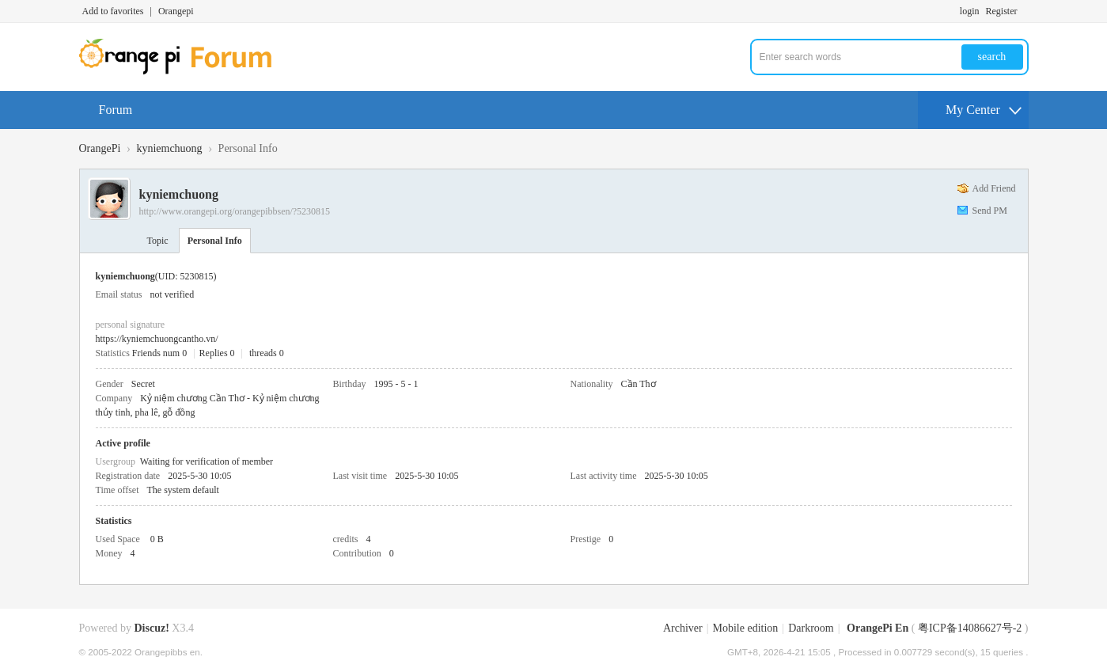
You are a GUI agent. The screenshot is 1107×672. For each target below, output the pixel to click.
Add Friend (994, 188)
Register (1002, 11)
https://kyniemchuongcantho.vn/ (157, 338)
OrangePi (100, 148)
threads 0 (266, 353)
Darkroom (811, 628)
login (970, 11)
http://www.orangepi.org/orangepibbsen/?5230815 (235, 211)
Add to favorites (113, 11)
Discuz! (152, 628)
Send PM (989, 210)
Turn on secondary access (1025, 11)
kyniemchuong (169, 148)
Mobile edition (746, 628)
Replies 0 (217, 353)
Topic (158, 240)
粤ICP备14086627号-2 (970, 628)
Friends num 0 (159, 353)
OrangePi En (877, 628)
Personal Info (215, 240)
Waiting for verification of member (206, 461)
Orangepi (176, 11)
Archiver (683, 628)
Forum (116, 109)
